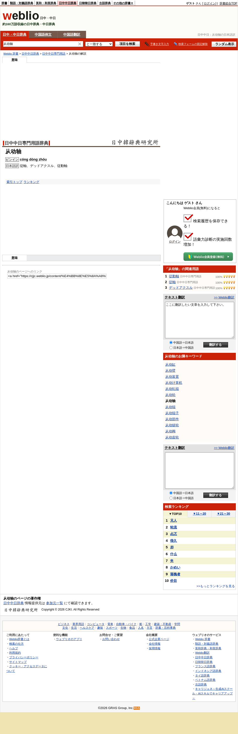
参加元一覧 (54, 603)
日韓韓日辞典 (87, 3)
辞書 (4, 3)
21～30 (223, 513)
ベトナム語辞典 (205, 679)
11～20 (199, 513)
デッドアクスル (181, 287)
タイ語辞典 (202, 675)
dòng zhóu (38, 159)
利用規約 (15, 652)
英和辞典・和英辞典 (208, 648)
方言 (149, 627)
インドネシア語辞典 (208, 670)
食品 (132, 627)
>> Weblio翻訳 (224, 297)
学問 (177, 624)
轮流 (173, 527)
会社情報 (154, 643)
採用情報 (154, 648)
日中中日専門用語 (53, 53)
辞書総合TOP (228, 3)
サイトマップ (18, 661)
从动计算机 (173, 383)
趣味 (100, 627)
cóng (24, 159)
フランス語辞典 (205, 666)
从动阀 (170, 431)
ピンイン (12, 159)
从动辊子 (172, 413)
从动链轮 (172, 425)
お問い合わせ (111, 639)
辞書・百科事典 (165, 627)
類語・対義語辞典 (21, 3)
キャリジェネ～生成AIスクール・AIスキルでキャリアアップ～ (212, 693)
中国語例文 (43, 34)
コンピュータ (95, 624)
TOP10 (175, 514)
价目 (173, 581)
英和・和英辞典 (46, 3)
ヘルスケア (87, 627)
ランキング (31, 182)
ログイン (209, 3)
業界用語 (78, 624)
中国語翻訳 (71, 34)
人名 (141, 627)
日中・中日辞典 (14, 34)
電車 (110, 624)
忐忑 (173, 534)
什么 (173, 554)
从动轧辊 (172, 389)
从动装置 (172, 377)
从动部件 (172, 419)
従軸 (172, 282)
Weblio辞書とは (19, 639)
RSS (137, 708)
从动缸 (170, 364)
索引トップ (14, 182)
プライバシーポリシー (23, 657)
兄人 (173, 520)
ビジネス (64, 624)
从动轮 (170, 395)
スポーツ (112, 627)
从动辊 (170, 407)
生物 (123, 627)
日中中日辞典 (67, 3)
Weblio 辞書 (10, 53)
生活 (74, 627)
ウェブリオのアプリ (69, 639)
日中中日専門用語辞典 (26, 143)
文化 (65, 627)
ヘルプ (13, 648)
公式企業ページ (159, 639)
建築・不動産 (162, 624)
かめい (175, 567)
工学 (148, 624)
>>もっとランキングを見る (216, 586)
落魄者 (175, 574)
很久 (173, 541)
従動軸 (174, 276)
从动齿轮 (172, 437)
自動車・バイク (126, 624)
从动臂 (170, 370)
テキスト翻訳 (175, 297)
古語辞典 (105, 3)
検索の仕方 (16, 643)
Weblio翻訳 (202, 652)
